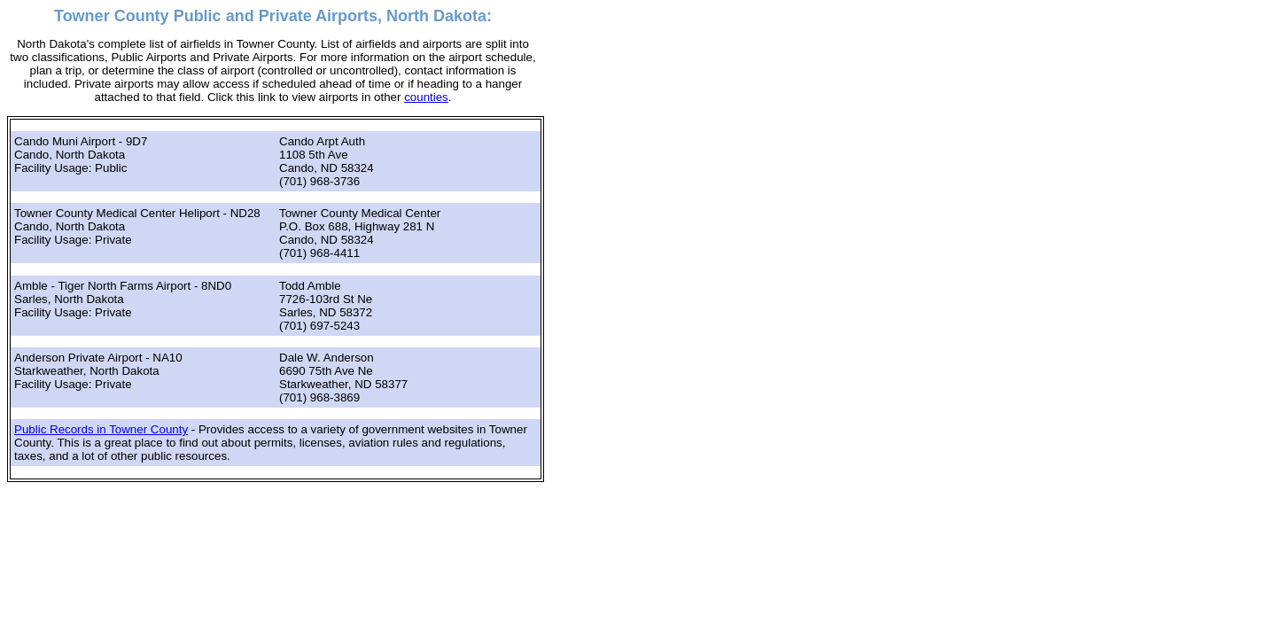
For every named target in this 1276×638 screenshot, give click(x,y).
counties (426, 97)
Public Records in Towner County (101, 429)
